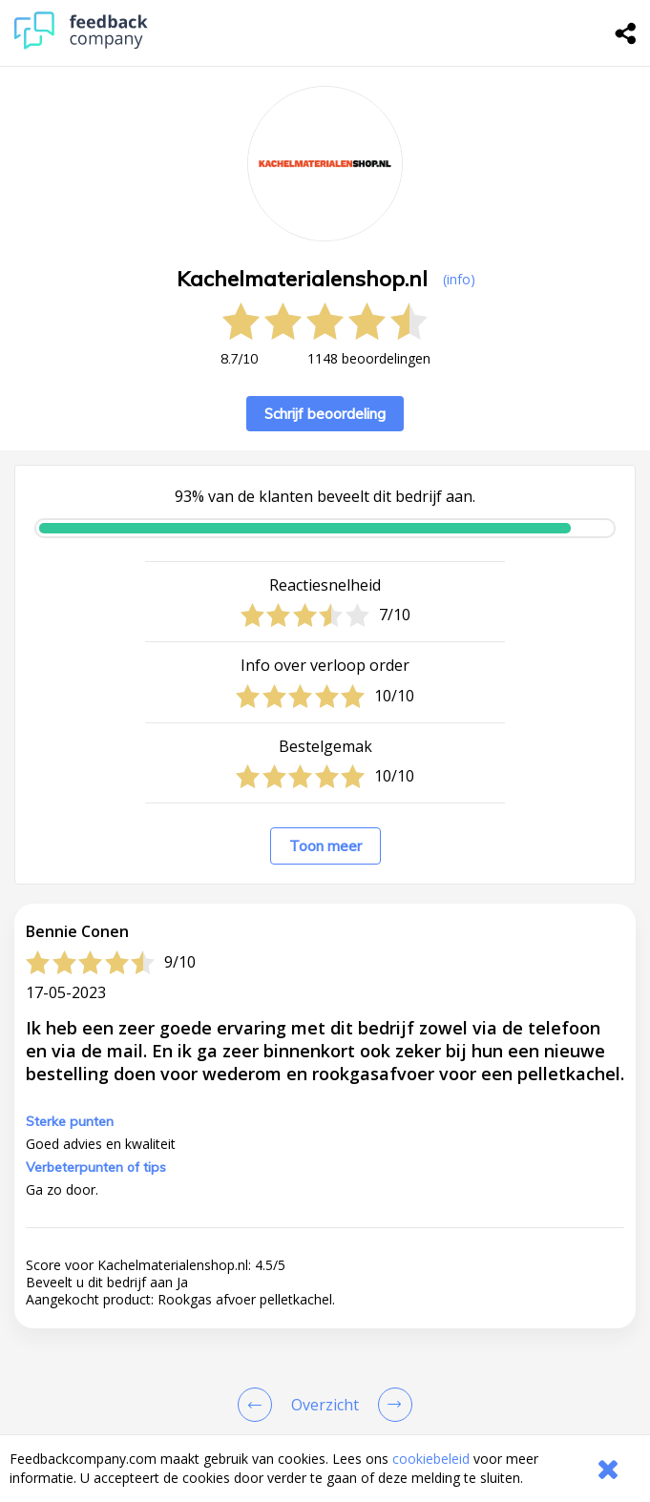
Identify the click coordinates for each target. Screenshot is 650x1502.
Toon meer (325, 846)
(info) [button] (459, 279)
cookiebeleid (431, 1459)
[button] (325, 1393)
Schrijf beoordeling (325, 414)
